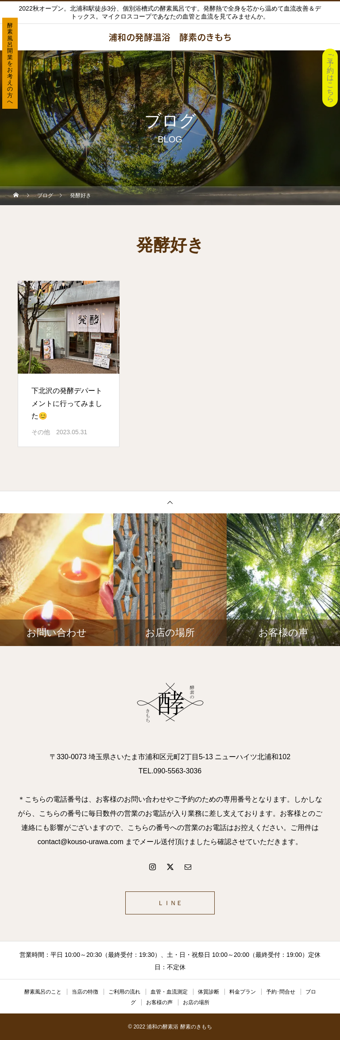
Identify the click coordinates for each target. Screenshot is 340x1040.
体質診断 (208, 992)
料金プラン (242, 992)
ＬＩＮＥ (170, 902)
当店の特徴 (85, 992)
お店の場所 (196, 1002)
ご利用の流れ (124, 992)
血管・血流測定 (169, 992)
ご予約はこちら (330, 78)
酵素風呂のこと (43, 992)
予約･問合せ (280, 992)
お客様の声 (159, 1002)
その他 (40, 432)
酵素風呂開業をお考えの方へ (10, 63)
